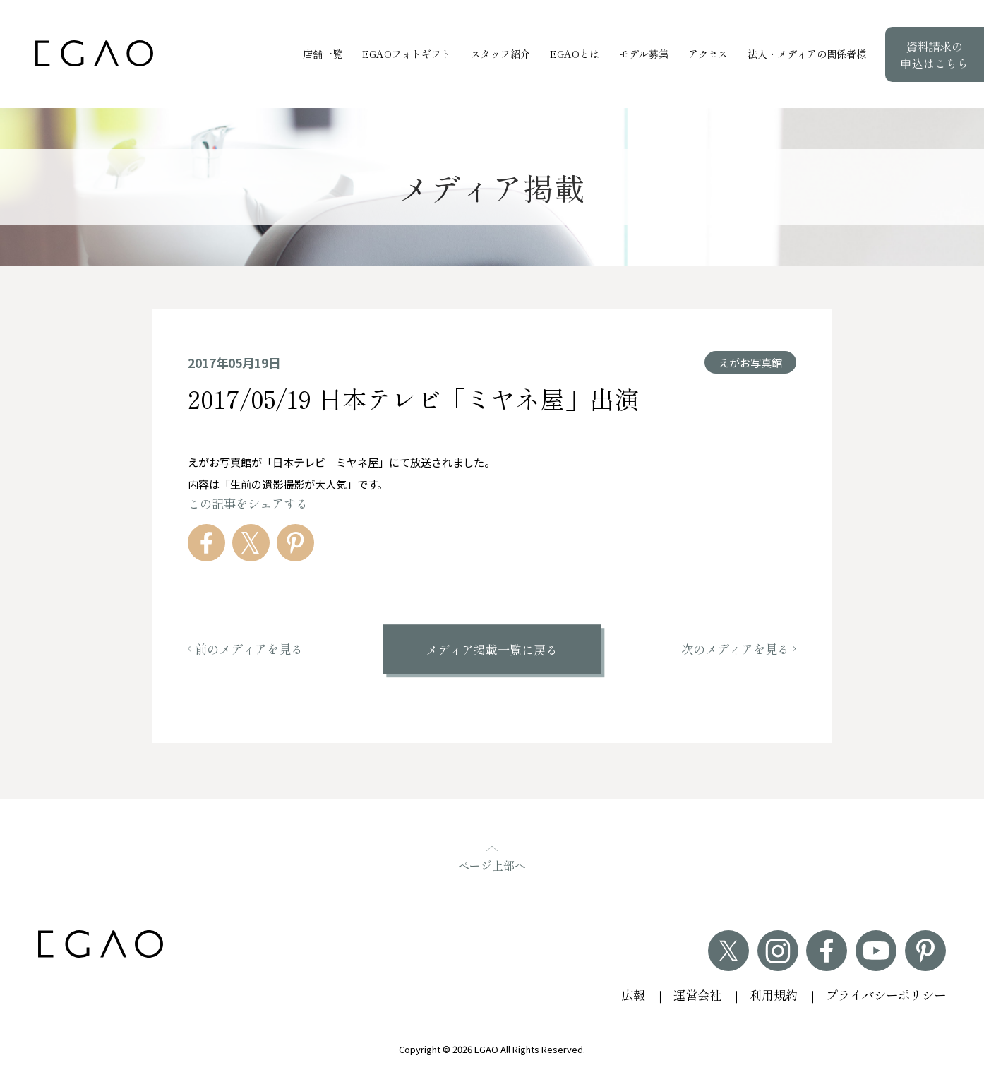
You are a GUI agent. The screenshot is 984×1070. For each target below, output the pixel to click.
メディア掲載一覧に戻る (492, 649)
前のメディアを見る (245, 649)
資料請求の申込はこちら (934, 54)
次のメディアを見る (738, 649)
